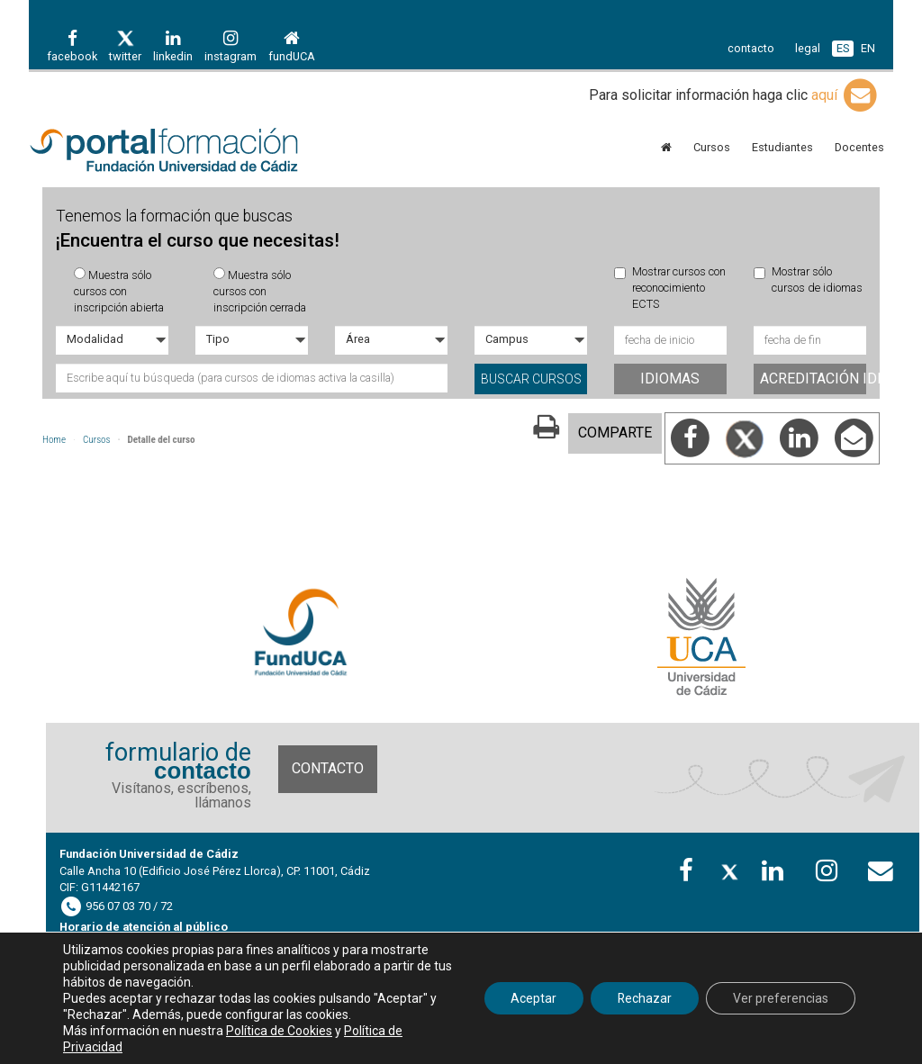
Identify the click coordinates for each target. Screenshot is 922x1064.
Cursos (97, 440)
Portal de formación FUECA (164, 151)
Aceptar (533, 998)
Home (54, 440)
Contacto (328, 768)
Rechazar (644, 998)
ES (842, 48)
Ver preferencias (780, 998)
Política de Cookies (279, 1030)
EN (868, 48)
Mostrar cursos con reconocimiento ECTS (670, 288)
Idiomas (670, 378)
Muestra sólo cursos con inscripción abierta (119, 291)
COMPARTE (615, 432)
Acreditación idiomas (813, 378)
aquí (845, 95)
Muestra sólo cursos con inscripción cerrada (259, 291)
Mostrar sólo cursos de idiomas (808, 279)
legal (807, 48)
